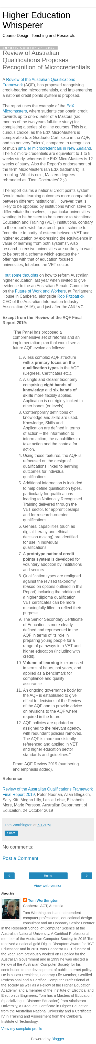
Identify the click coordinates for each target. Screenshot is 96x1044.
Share (11, 833)
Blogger (57, 1039)
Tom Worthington (43, 900)
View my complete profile (21, 1029)
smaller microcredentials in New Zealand (54, 148)
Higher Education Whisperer (36, 20)
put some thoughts (21, 275)
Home (48, 876)
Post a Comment (20, 858)
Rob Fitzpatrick (70, 296)
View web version (48, 885)
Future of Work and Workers (40, 291)
